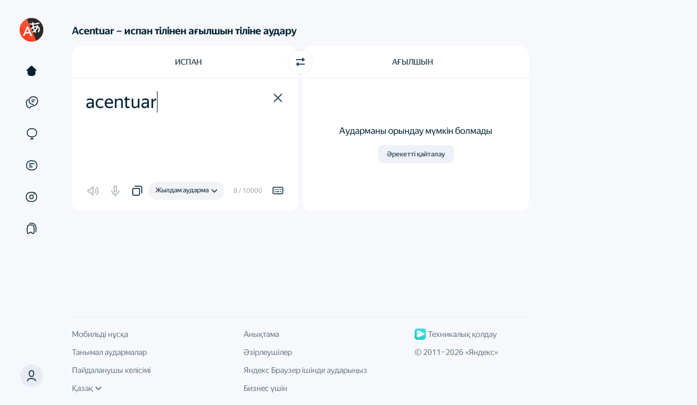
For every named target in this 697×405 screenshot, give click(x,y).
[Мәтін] (31, 71)
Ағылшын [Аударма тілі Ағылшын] (412, 61)
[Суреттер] (31, 197)
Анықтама (261, 334)
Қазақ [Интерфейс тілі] (87, 388)
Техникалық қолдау (456, 334)
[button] (278, 98)
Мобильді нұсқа (100, 334)
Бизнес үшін (265, 388)
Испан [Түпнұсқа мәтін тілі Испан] (188, 61)
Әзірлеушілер (268, 352)
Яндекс (481, 352)
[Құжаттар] (31, 165)
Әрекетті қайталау (416, 154)
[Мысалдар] (31, 102)
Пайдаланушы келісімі (111, 370)
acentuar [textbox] (121, 101)
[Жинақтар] (31, 228)
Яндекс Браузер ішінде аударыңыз (305, 370)
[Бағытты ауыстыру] (300, 62)
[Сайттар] (31, 134)
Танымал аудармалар (109, 352)
